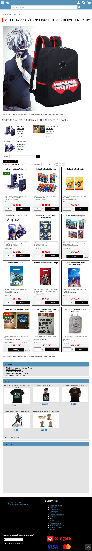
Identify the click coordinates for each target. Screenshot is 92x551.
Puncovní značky (56, 527)
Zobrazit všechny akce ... (12, 437)
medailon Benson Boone (14, 371)
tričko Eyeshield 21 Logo (45, 386)
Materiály (53, 529)
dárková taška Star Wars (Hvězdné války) (75, 263)
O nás (52, 520)
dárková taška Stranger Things (46, 263)
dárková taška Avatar (16, 263)
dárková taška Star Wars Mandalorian (46, 217)
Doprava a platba (56, 506)
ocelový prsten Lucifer (13, 370)
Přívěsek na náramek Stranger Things (19, 368)
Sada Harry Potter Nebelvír (15, 375)
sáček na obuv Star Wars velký (17, 309)
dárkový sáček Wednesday (16, 169)
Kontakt (52, 516)
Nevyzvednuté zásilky (57, 525)
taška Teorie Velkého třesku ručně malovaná (46, 310)
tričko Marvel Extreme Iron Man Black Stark (17, 386)
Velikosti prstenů (55, 524)
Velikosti (53, 507)
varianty (74, 256)
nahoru (88, 547)
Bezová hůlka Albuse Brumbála (17, 373)
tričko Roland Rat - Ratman (75, 386)
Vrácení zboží (54, 522)
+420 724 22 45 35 (15, 502)
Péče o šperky (55, 513)
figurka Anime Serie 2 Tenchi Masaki (17, 412)
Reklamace (54, 511)
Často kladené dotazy (57, 515)
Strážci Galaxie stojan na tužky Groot (46, 412)
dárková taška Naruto (75, 169)
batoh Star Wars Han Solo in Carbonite (75, 310)
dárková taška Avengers (75, 216)
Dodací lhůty (54, 509)
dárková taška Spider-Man (46, 169)
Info (51, 518)
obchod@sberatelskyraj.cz (18, 504)
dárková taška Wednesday (16, 216)
